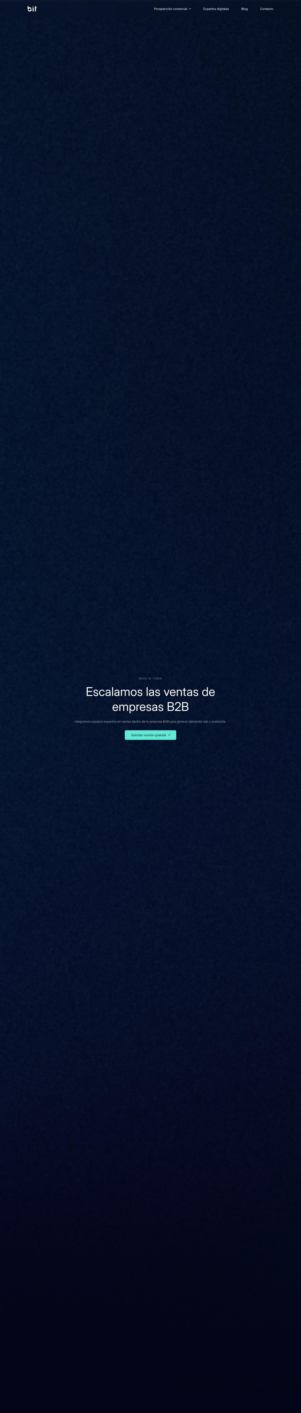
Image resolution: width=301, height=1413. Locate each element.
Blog (244, 9)
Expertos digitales (216, 9)
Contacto (266, 9)
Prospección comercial (172, 9)
